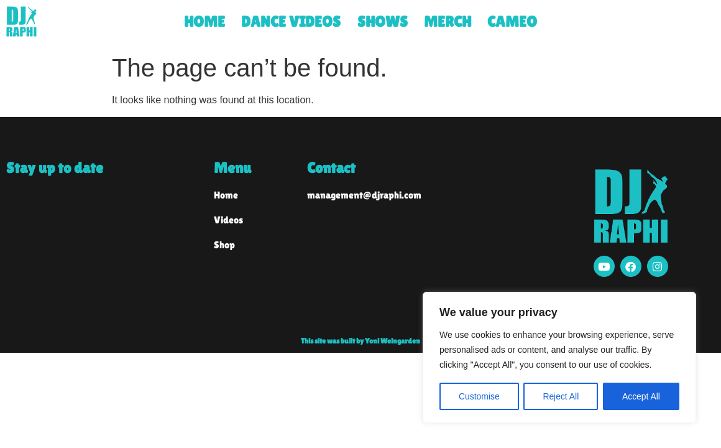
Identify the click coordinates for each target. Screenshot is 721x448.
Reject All (561, 396)
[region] (559, 357)
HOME (204, 21)
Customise (479, 396)
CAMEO (512, 21)
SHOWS (382, 21)
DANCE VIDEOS (291, 21)
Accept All (641, 396)
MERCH (447, 21)
